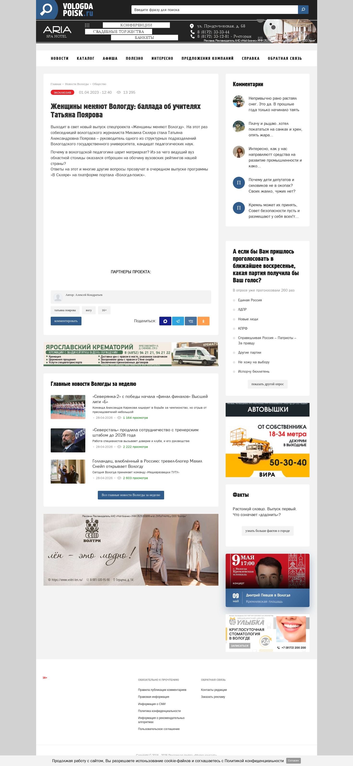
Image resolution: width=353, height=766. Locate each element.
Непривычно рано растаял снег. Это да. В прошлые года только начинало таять (274, 104)
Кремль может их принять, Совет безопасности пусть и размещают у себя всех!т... (274, 210)
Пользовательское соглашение (159, 729)
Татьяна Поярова (65, 310)
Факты (241, 495)
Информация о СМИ (152, 704)
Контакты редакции (214, 690)
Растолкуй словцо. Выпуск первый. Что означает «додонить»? (265, 511)
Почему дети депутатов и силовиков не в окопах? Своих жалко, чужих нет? (272, 185)
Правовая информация (153, 697)
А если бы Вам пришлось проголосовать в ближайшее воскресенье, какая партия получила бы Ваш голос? (266, 266)
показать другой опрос (268, 384)
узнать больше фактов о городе (268, 531)
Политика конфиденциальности (159, 711)
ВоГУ (89, 310)
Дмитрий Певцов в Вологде (268, 595)
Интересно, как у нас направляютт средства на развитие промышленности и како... (275, 157)
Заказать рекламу (213, 697)
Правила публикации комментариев (162, 690)
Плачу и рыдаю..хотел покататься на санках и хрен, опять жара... (275, 129)
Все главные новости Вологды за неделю (131, 495)
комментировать (66, 321)
